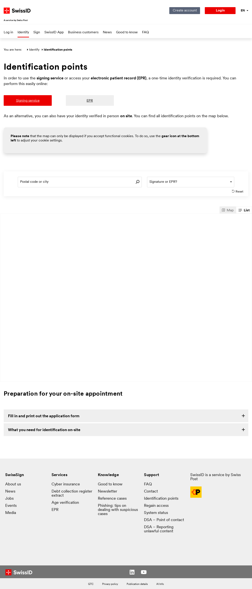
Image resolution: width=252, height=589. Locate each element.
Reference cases (112, 499)
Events (11, 506)
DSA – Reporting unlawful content (158, 529)
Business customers (83, 32)
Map (228, 210)
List (244, 210)
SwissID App (54, 32)
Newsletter (107, 491)
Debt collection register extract (72, 493)
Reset (237, 191)
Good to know (127, 32)
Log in (8, 32)
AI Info (160, 584)
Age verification (65, 503)
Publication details (137, 584)
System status (156, 513)
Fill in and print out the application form (43, 416)
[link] (126, 415)
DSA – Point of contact (164, 520)
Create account (185, 10)
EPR (55, 510)
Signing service (28, 101)
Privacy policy (110, 584)
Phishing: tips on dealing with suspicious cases (118, 510)
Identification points (161, 499)
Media (10, 513)
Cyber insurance (66, 484)
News (107, 32)
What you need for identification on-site (44, 430)
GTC (91, 584)
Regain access (156, 506)
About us (13, 484)
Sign (36, 32)
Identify (23, 32)
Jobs (9, 499)
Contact (151, 491)
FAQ (145, 32)
